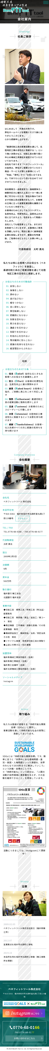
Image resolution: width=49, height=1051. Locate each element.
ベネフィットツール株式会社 (24, 989)
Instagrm (8, 681)
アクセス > (23, 518)
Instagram (31, 850)
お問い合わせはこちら (24, 1038)
